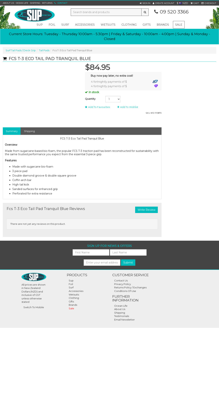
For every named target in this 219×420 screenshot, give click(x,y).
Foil (71, 284)
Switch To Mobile (33, 307)
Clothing (74, 297)
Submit (128, 262)
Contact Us (121, 280)
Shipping (35, 3)
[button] (145, 3)
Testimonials (121, 316)
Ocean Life (22, 3)
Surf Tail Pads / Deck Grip (21, 50)
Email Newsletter (124, 319)
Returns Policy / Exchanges (130, 287)
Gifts (71, 301)
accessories (85, 24)
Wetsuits (74, 294)
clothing (129, 24)
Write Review (146, 209)
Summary (12, 131)
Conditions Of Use (125, 290)
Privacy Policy (122, 284)
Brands (163, 24)
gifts (147, 24)
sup (40, 24)
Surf (71, 287)
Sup (71, 280)
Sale (178, 24)
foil (52, 24)
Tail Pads (44, 50)
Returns (47, 3)
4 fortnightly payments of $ (124, 81)
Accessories (76, 290)
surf (65, 24)
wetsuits (108, 24)
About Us (8, 3)
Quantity (90, 98)
